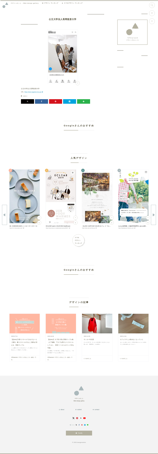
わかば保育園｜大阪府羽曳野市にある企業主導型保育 (135, 226)
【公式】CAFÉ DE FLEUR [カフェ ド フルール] (97, 226)
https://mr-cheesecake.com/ (16, 228)
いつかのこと (87, 358)
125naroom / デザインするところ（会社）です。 (23, 358)
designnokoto (81, 442)
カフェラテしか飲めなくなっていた (131, 339)
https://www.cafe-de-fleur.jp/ (88, 228)
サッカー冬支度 (89, 339)
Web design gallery (26, 3)
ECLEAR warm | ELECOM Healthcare (58, 226)
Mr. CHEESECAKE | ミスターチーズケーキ (23, 226)
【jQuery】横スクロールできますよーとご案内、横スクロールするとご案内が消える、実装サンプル (24, 342)
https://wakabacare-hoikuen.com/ (126, 228)
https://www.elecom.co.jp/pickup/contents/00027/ (57, 228)
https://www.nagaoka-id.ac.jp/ (33, 92)
